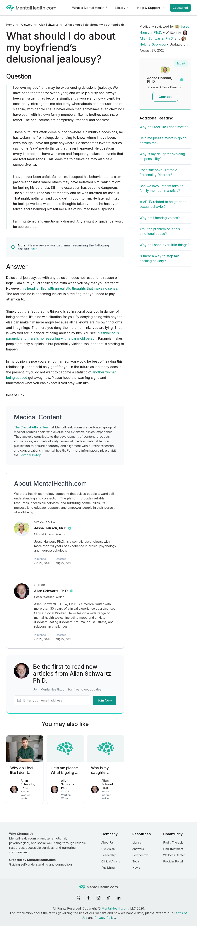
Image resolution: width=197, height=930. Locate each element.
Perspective (140, 855)
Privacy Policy (104, 918)
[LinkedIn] (118, 897)
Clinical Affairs (110, 861)
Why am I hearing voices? (159, 218)
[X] (78, 897)
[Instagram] (98, 897)
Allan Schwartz (48, 24)
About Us (107, 842)
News (136, 867)
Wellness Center (174, 855)
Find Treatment (173, 849)
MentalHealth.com (115, 908)
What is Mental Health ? (89, 8)
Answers (26, 24)
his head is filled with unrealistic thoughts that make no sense (69, 288)
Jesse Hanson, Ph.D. (50, 528)
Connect (165, 97)
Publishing (108, 867)
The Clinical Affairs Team (32, 427)
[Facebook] (88, 897)
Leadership (108, 855)
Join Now (104, 700)
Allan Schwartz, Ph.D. (51, 591)
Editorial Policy (30, 455)
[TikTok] (108, 897)
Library (120, 8)
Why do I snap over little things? (164, 245)
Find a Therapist (173, 842)
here (34, 248)
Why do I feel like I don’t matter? (164, 127)
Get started (180, 7)
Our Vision (108, 849)
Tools (136, 861)
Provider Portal (173, 861)
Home (10, 24)
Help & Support (148, 8)
